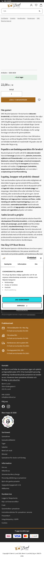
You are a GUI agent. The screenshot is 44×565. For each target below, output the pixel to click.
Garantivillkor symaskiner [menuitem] (11, 509)
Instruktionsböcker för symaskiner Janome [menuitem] (17, 512)
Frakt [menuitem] (3, 505)
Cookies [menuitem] (4, 523)
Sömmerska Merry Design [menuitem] (11, 474)
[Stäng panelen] (41, 258)
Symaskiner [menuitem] (6, 436)
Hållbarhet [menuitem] (5, 488)
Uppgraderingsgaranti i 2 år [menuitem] (11, 485)
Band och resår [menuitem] (7, 450)
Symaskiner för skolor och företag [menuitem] (14, 458)
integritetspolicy (31, 314)
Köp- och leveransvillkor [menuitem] (10, 501)
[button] (36, 5)
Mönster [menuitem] (5, 454)
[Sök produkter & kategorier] (22, 11)
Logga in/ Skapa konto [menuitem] (9, 498)
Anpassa (22, 305)
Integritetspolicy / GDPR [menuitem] (10, 519)
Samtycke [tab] (8, 264)
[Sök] (39, 11)
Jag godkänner (22, 299)
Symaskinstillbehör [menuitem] (8, 440)
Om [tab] (36, 264)
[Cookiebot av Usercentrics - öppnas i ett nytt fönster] (27, 258)
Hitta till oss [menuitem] (6, 471)
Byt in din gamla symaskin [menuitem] (11, 481)
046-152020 (7, 1)
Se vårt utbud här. (14, 380)
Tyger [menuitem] (4, 443)
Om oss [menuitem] (4, 467)
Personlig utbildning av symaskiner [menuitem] (14, 478)
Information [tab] (22, 264)
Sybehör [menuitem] (5, 447)
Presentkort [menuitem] (6, 516)
